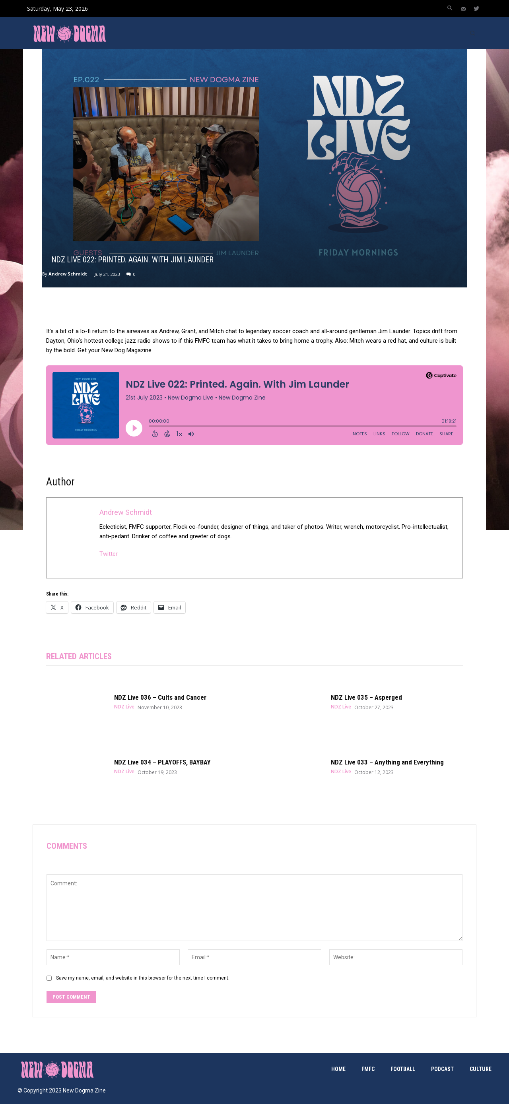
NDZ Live (124, 706)
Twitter (108, 553)
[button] (450, 9)
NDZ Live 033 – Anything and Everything (387, 762)
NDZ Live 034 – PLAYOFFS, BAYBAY (162, 762)
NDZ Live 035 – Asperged (366, 697)
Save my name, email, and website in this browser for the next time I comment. (142, 978)
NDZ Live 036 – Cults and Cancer (160, 697)
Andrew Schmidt (68, 274)
